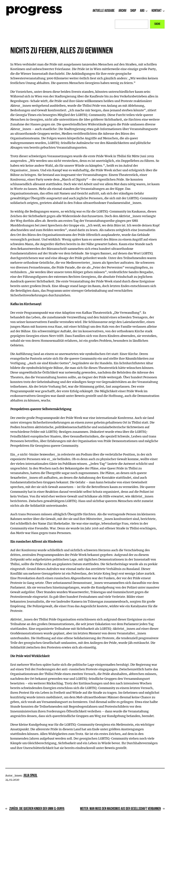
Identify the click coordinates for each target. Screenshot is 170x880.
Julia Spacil (30, 775)
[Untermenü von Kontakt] (164, 11)
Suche (157, 24)
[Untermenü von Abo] (146, 11)
